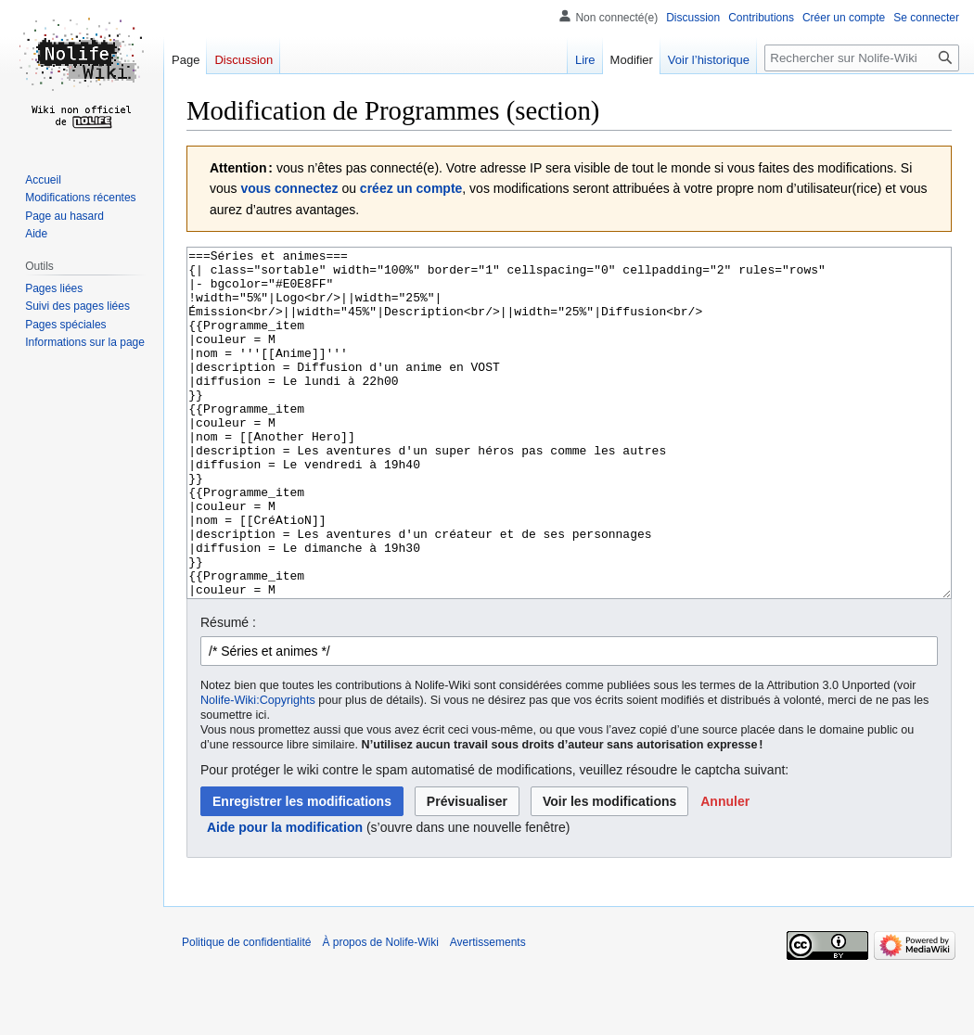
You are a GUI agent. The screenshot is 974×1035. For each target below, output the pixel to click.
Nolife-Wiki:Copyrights (257, 769)
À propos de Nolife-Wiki (380, 1011)
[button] (725, 871)
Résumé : (228, 691)
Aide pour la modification (285, 896)
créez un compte (411, 188)
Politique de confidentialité (246, 1011)
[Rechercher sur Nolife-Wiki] (861, 58)
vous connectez (289, 188)
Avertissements (488, 1011)
